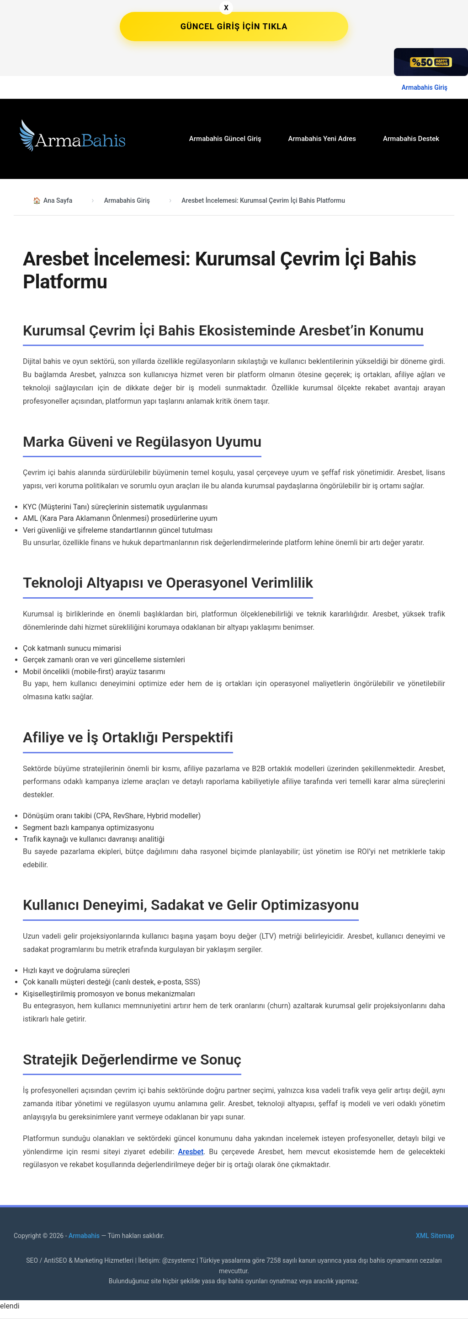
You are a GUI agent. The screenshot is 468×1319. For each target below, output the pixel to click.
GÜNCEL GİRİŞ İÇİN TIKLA (234, 26)
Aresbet (190, 1151)
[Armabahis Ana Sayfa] (71, 137)
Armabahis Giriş (424, 87)
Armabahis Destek (411, 139)
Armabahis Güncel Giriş (225, 139)
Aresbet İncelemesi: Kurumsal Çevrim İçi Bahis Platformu (263, 200)
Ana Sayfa (57, 200)
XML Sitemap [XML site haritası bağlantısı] (435, 1235)
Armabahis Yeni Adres (322, 139)
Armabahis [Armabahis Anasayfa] (85, 1235)
